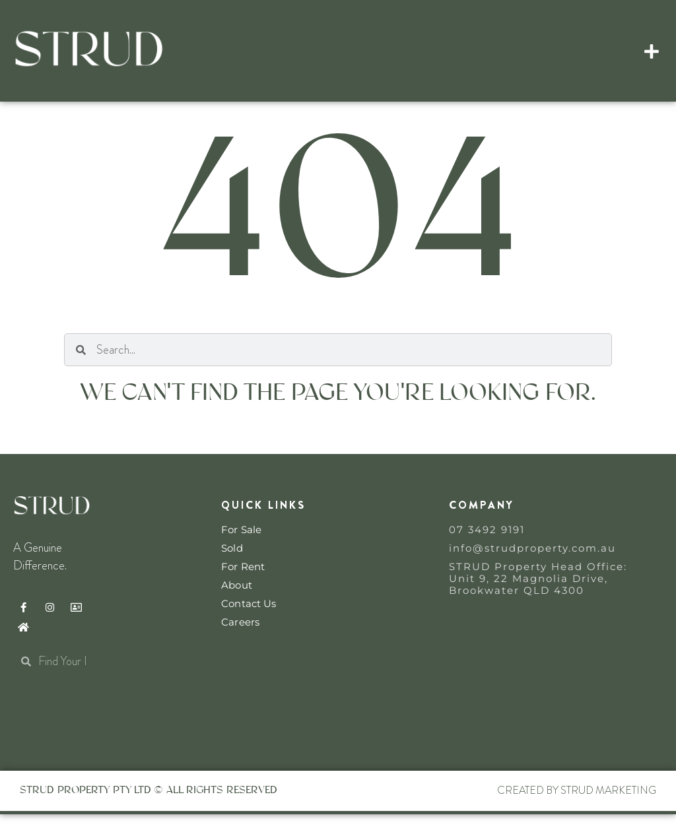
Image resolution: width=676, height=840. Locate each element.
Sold (231, 574)
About (236, 611)
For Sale (241, 556)
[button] (651, 50)
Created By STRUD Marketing (576, 816)
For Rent (243, 592)
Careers (240, 648)
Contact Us (248, 629)
